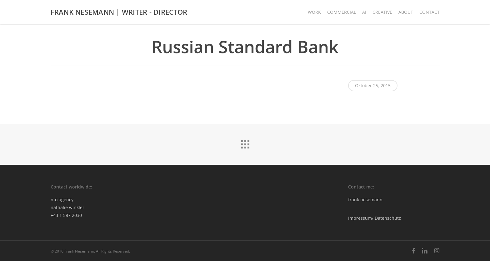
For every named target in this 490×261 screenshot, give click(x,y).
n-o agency (62, 200)
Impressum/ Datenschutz (374, 218)
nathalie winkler (67, 207)
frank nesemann (365, 200)
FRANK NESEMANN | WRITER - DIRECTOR (119, 12)
